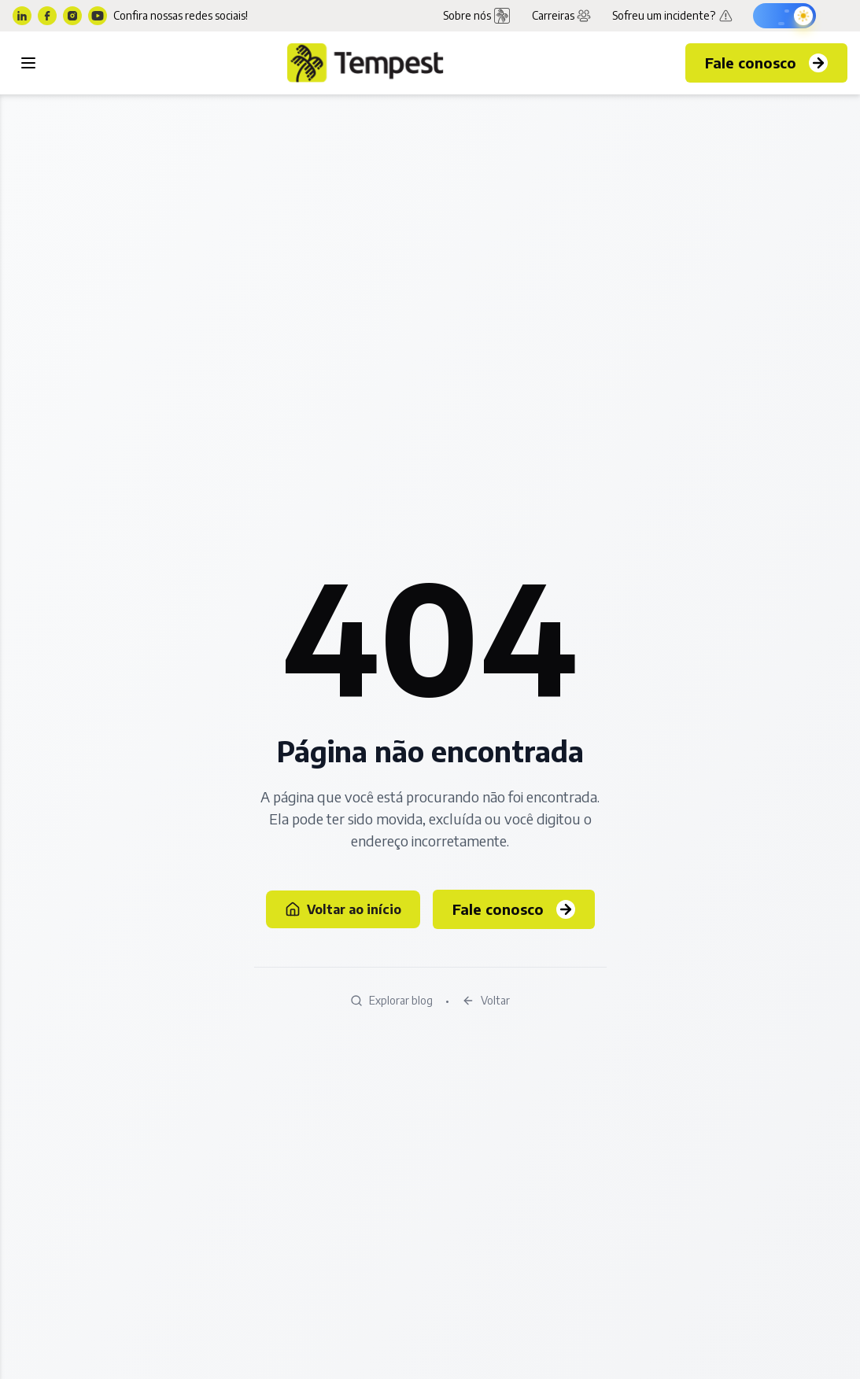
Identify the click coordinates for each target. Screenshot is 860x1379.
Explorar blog (391, 1000)
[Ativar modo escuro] (784, 15)
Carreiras (562, 15)
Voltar (486, 1000)
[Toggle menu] (28, 63)
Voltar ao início (343, 909)
